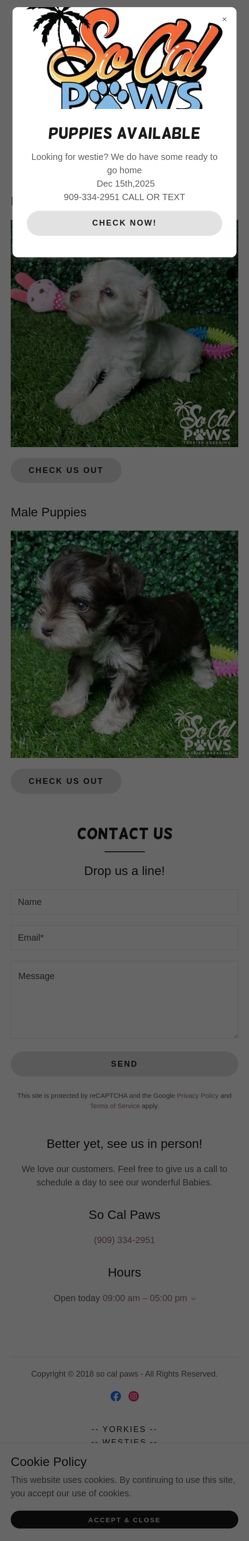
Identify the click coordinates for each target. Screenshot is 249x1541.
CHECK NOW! (124, 222)
